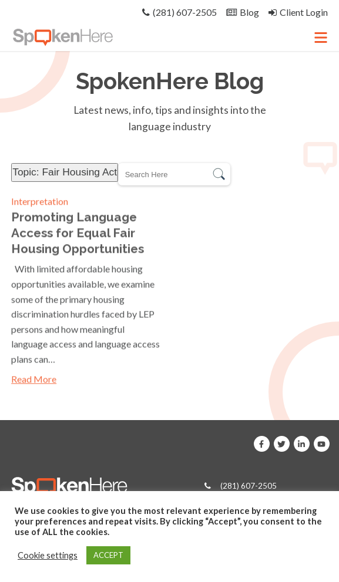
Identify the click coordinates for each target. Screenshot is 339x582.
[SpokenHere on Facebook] (262, 444)
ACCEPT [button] (108, 555)
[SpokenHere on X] (282, 444)
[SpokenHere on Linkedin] (302, 444)
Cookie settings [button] (48, 555)
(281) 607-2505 (248, 485)
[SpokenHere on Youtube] (322, 444)
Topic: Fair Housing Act (64, 172)
